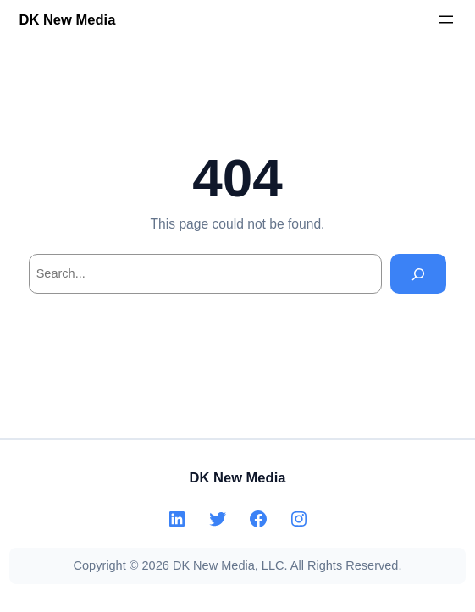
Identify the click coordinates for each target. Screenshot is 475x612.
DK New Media (67, 20)
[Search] (418, 274)
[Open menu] (446, 19)
